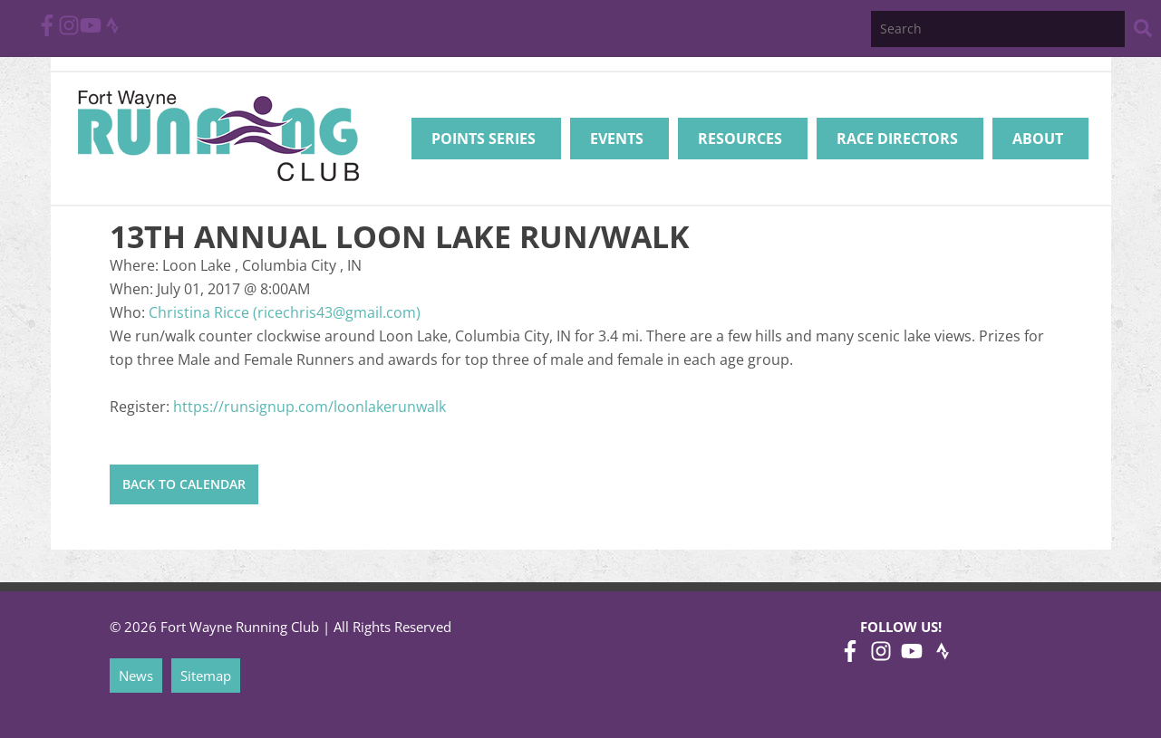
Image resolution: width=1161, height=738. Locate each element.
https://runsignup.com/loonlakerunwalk (309, 407)
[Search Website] (1143, 31)
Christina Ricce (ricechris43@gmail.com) (285, 312)
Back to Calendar (184, 484)
